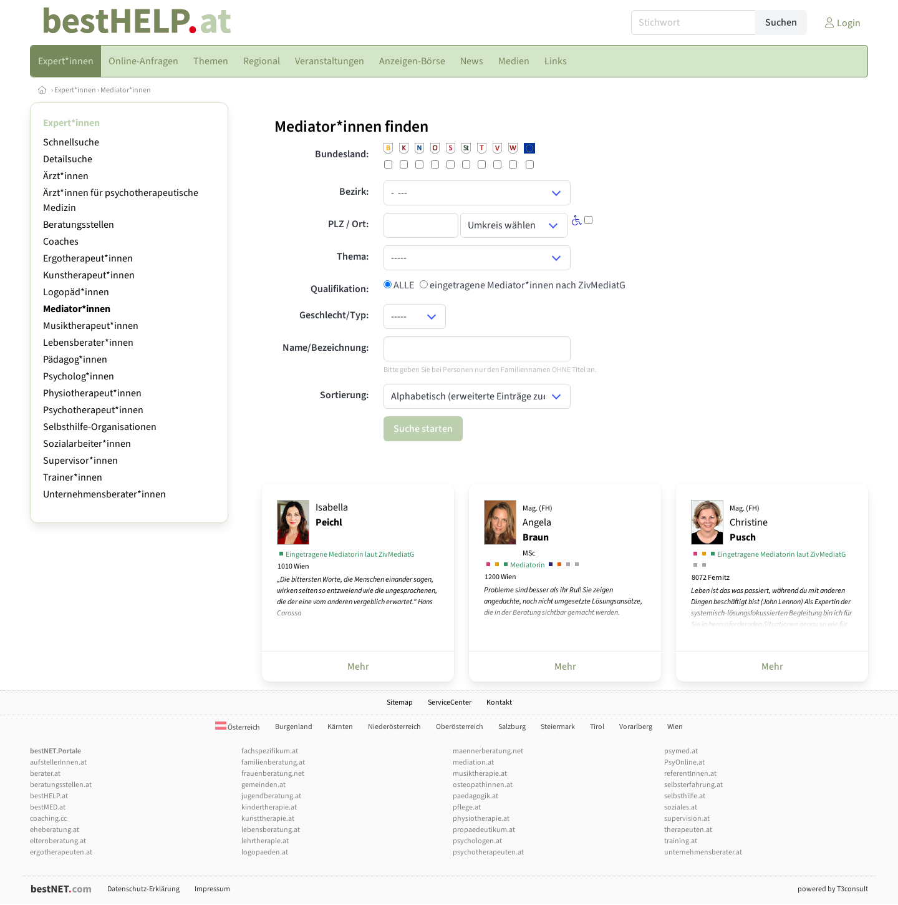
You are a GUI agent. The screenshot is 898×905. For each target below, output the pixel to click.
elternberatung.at (58, 841)
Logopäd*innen (76, 292)
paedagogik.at (475, 796)
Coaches (61, 241)
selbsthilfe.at (684, 796)
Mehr (358, 666)
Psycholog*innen (78, 376)
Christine (749, 523)
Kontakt (499, 702)
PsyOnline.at (684, 762)
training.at (680, 841)
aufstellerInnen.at (58, 762)
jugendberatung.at (271, 796)
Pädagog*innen (75, 359)
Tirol (597, 727)
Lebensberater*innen (88, 343)
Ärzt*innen (66, 176)
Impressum (212, 889)
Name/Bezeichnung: (325, 348)
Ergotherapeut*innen (88, 258)
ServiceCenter (449, 702)
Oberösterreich (459, 727)
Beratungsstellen (78, 225)
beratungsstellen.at (61, 785)
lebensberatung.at (270, 829)
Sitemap (400, 702)
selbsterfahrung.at (693, 785)
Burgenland (293, 727)
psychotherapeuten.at (488, 852)
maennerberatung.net (488, 751)
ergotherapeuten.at (61, 852)
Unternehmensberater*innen (104, 494)
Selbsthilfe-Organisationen (100, 427)
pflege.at (467, 807)
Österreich (237, 727)
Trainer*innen (72, 477)
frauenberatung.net (272, 773)
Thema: (353, 256)
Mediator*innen (125, 90)
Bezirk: (354, 191)
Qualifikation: (340, 289)
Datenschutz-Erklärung (143, 889)
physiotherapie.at (481, 818)
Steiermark (558, 727)
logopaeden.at (264, 852)
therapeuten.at (688, 829)
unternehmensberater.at (703, 852)
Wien (675, 727)
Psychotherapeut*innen (93, 410)
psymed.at (681, 751)
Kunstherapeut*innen (89, 275)
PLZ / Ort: (348, 224)
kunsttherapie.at (267, 818)
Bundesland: (342, 154)
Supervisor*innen (80, 460)
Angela (538, 531)
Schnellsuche (71, 142)
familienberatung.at (273, 762)
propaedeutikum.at (484, 829)
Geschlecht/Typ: (334, 315)
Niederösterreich (394, 727)
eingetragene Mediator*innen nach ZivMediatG (526, 285)
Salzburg (512, 727)
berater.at (45, 773)
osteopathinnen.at (483, 785)
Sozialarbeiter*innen (87, 444)
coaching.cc (48, 818)
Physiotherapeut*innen (92, 393)
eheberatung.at (54, 829)
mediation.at (473, 762)
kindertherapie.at (269, 807)
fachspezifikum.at (269, 751)
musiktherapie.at (480, 773)
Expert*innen (75, 90)
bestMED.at (47, 807)
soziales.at (680, 807)
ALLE (403, 285)
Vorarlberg (635, 727)
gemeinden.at (263, 785)
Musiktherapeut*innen (90, 326)
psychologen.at (477, 841)
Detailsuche (67, 159)
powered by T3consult (833, 889)
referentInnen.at (690, 773)
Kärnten (340, 727)
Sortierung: (344, 395)
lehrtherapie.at (265, 841)
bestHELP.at (49, 796)
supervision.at (687, 818)
